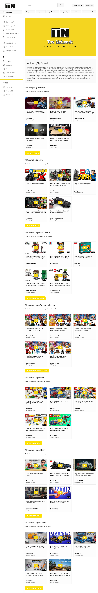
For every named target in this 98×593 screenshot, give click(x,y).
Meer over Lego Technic (34, 588)
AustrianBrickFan (79, 118)
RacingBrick (29, 553)
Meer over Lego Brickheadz (35, 298)
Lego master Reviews (32, 508)
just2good (29, 191)
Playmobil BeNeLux (55, 118)
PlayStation (29, 118)
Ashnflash (53, 191)
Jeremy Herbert (30, 336)
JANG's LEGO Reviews (56, 218)
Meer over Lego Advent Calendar (37, 370)
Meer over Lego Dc (33, 225)
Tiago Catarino (30, 481)
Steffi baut (77, 263)
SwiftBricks (53, 145)
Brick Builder (54, 481)
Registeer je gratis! (33, 153)
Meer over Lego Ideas (33, 516)
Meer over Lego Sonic (33, 443)
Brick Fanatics (54, 508)
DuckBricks (53, 435)
